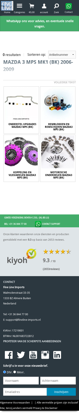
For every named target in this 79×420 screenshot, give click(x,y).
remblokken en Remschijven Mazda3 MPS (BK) (59, 127)
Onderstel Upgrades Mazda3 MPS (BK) (22, 125)
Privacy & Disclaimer (45, 408)
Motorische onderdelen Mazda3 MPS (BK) (58, 175)
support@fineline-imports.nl (23, 320)
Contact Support (47, 224)
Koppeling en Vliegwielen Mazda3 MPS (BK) (22, 175)
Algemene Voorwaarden (15, 402)
